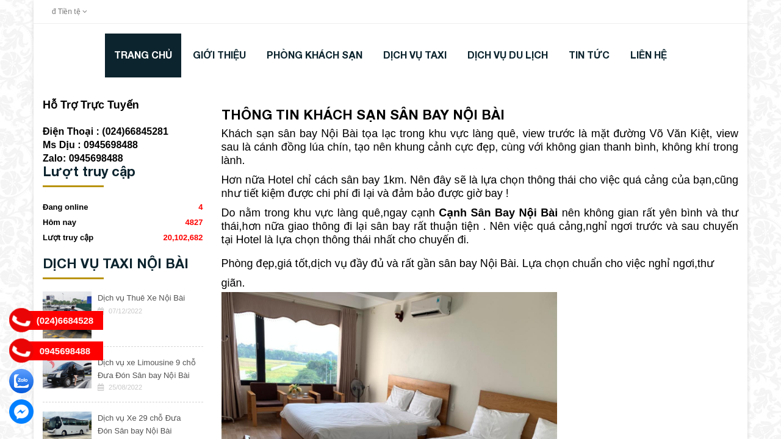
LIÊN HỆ (648, 54)
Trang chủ (143, 54)
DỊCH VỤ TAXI (415, 54)
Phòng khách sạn (314, 54)
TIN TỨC (589, 54)
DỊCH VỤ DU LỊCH (507, 54)
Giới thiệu (219, 54)
